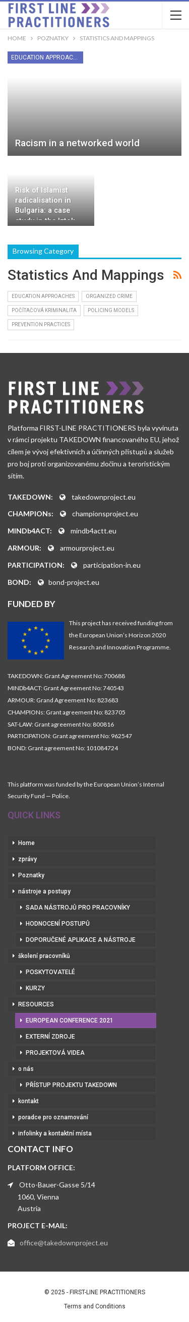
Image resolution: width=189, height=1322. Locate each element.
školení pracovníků (44, 955)
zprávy (27, 859)
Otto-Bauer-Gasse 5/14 (57, 1184)
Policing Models (111, 310)
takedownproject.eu (104, 497)
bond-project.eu (73, 582)
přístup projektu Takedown (71, 1085)
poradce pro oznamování (53, 1117)
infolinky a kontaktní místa (55, 1133)
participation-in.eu (112, 565)
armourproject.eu (87, 548)
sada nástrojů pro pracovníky (78, 907)
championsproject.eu (105, 513)
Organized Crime (109, 296)
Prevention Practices (41, 324)
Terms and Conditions (94, 1306)
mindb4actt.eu (93, 530)
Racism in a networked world (77, 143)
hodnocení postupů (58, 923)
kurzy (35, 988)
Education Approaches (47, 57)
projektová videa (55, 1052)
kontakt (28, 1101)
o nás (26, 1068)
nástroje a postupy (44, 891)
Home (26, 843)
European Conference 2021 (69, 1020)
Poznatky (31, 875)
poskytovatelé (50, 972)
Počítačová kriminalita (44, 310)
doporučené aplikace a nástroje (81, 939)
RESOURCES (36, 1004)
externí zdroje (50, 1036)
